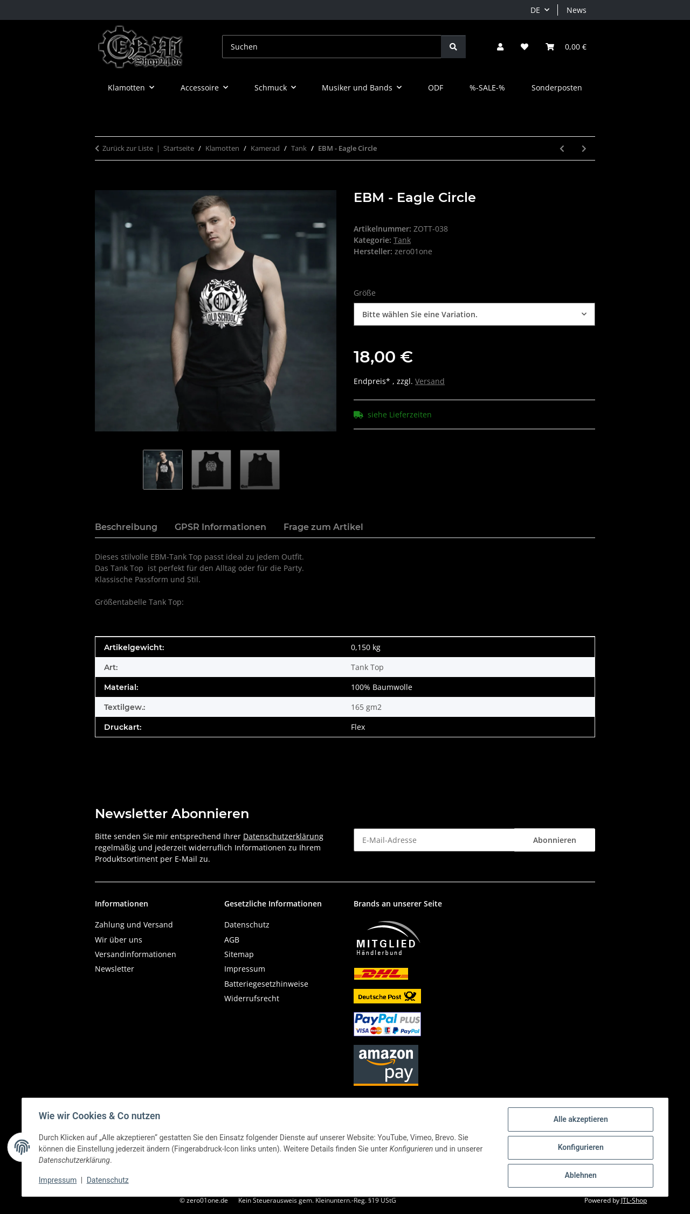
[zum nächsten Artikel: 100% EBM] (584, 148)
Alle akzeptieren (580, 1119)
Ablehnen (580, 1175)
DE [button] (535, 10)
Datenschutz (108, 1180)
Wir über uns (118, 939)
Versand (430, 381)
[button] (500, 46)
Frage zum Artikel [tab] (323, 527)
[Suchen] (331, 46)
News (576, 10)
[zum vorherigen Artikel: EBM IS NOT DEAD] (562, 148)
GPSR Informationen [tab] (220, 527)
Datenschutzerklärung (283, 836)
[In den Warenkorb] (103, 184)
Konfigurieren (580, 1147)
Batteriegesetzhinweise (266, 984)
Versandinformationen (135, 954)
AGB (231, 939)
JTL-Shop (634, 1200)
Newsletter (114, 969)
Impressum (58, 1180)
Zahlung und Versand (134, 924)
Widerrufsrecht (251, 998)
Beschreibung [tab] (126, 527)
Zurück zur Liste (127, 148)
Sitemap (239, 954)
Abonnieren (554, 840)
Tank (402, 240)
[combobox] (474, 314)
